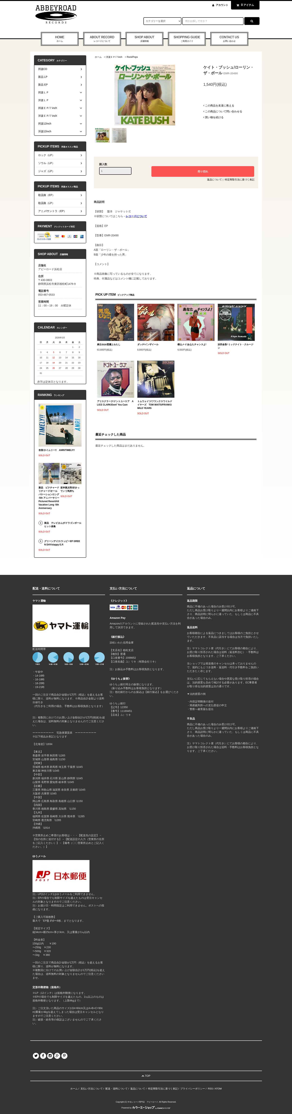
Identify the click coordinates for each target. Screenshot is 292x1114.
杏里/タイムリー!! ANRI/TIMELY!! (57, 450)
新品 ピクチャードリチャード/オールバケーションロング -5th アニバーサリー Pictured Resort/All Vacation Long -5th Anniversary (49, 497)
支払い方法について (92, 1088)
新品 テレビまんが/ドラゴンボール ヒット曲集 (62, 525)
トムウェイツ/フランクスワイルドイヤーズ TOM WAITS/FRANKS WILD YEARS (154, 404)
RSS (210, 1088)
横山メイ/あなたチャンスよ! (191, 344)
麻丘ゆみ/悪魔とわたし (108, 344)
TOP (146, 1075)
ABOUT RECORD (102, 39)
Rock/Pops (132, 57)
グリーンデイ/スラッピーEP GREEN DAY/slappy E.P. (62, 543)
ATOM (218, 1088)
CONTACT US (229, 39)
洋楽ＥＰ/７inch (114, 57)
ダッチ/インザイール (147, 344)
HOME (60, 39)
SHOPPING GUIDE (187, 39)
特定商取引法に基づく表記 (239, 179)
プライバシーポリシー (192, 1088)
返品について (214, 179)
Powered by (146, 1108)
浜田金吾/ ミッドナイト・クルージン (235, 346)
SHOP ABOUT (144, 39)
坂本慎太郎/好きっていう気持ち (69, 489)
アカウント (222, 5)
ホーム (98, 57)
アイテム (244, 5)
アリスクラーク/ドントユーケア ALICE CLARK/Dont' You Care (115, 403)
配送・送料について (116, 1088)
